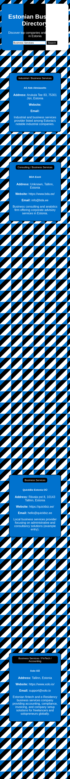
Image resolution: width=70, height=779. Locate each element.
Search (52, 42)
